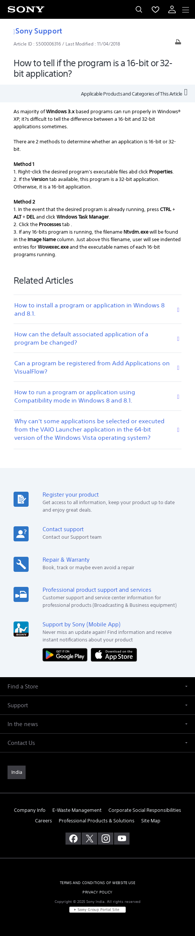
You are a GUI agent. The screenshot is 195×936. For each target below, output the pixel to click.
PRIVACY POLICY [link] (97, 892)
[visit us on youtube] (121, 839)
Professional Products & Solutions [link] (96, 820)
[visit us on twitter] (89, 839)
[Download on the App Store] (114, 654)
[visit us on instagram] (105, 839)
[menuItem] (155, 9)
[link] (17, 772)
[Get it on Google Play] (67, 654)
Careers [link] (43, 820)
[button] (97, 686)
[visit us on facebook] (73, 839)
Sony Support (38, 30)
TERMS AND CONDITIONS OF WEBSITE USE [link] (97, 883)
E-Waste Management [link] (77, 810)
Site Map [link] (150, 820)
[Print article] (178, 43)
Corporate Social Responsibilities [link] (144, 810)
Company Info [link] (30, 810)
